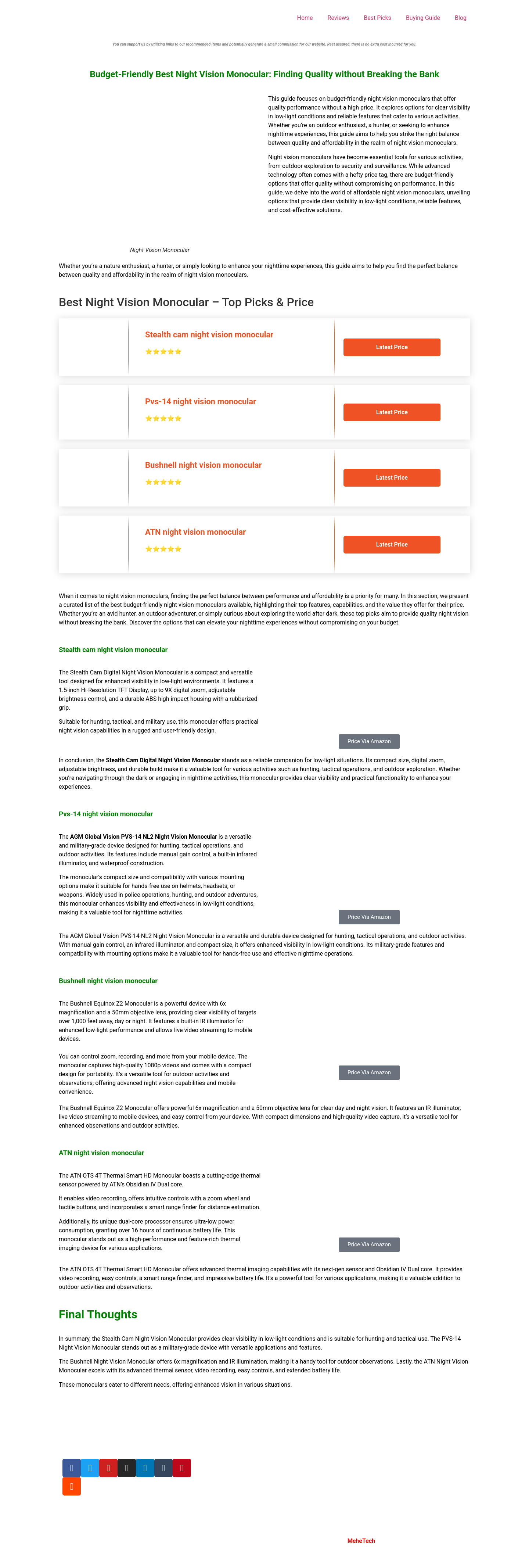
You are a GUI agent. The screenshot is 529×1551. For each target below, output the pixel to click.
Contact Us (213, 1480)
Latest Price (392, 347)
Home (305, 17)
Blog (461, 17)
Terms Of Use (217, 1466)
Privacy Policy (217, 1452)
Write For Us (215, 1438)
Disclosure (213, 1494)
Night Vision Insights (231, 1540)
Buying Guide (423, 17)
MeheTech (361, 1540)
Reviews (338, 17)
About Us (211, 1424)
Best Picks (377, 17)
